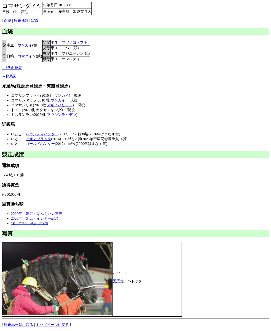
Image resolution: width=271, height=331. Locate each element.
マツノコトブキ (74, 42)
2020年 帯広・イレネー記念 (35, 218)
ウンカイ (25, 45)
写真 (34, 21)
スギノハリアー (59, 105)
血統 (7, 21)
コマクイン (27, 56)
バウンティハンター (42, 134)
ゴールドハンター (40, 144)
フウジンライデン (61, 115)
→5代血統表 (12, 68)
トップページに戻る (52, 325)
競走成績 (21, 21)
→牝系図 (9, 76)
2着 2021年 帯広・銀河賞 (29, 223)
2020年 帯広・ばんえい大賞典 (36, 214)
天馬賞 (118, 281)
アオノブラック (38, 139)
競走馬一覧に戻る (18, 325)
